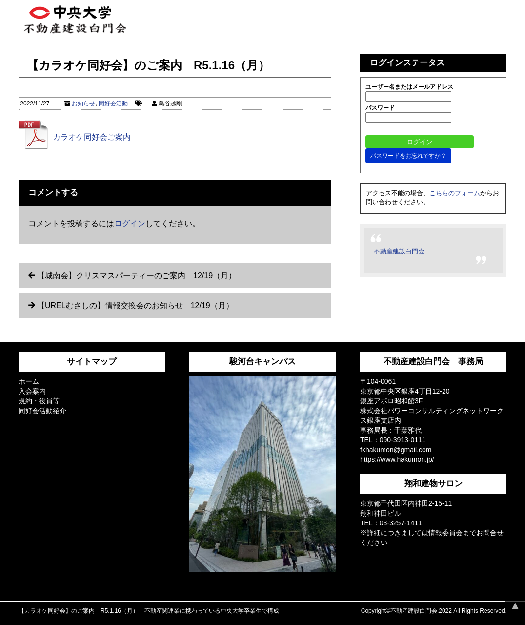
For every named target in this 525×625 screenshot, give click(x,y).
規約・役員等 (39, 401)
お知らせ (83, 103)
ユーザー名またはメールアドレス (409, 86)
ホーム (29, 381)
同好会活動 (113, 103)
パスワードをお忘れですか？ (408, 155)
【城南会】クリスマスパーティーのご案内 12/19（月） (136, 275)
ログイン (129, 223)
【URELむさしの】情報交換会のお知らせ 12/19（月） (135, 305)
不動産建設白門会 (399, 251)
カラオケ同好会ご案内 (92, 137)
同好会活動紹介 (42, 411)
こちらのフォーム (454, 193)
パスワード (380, 107)
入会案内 (32, 391)
